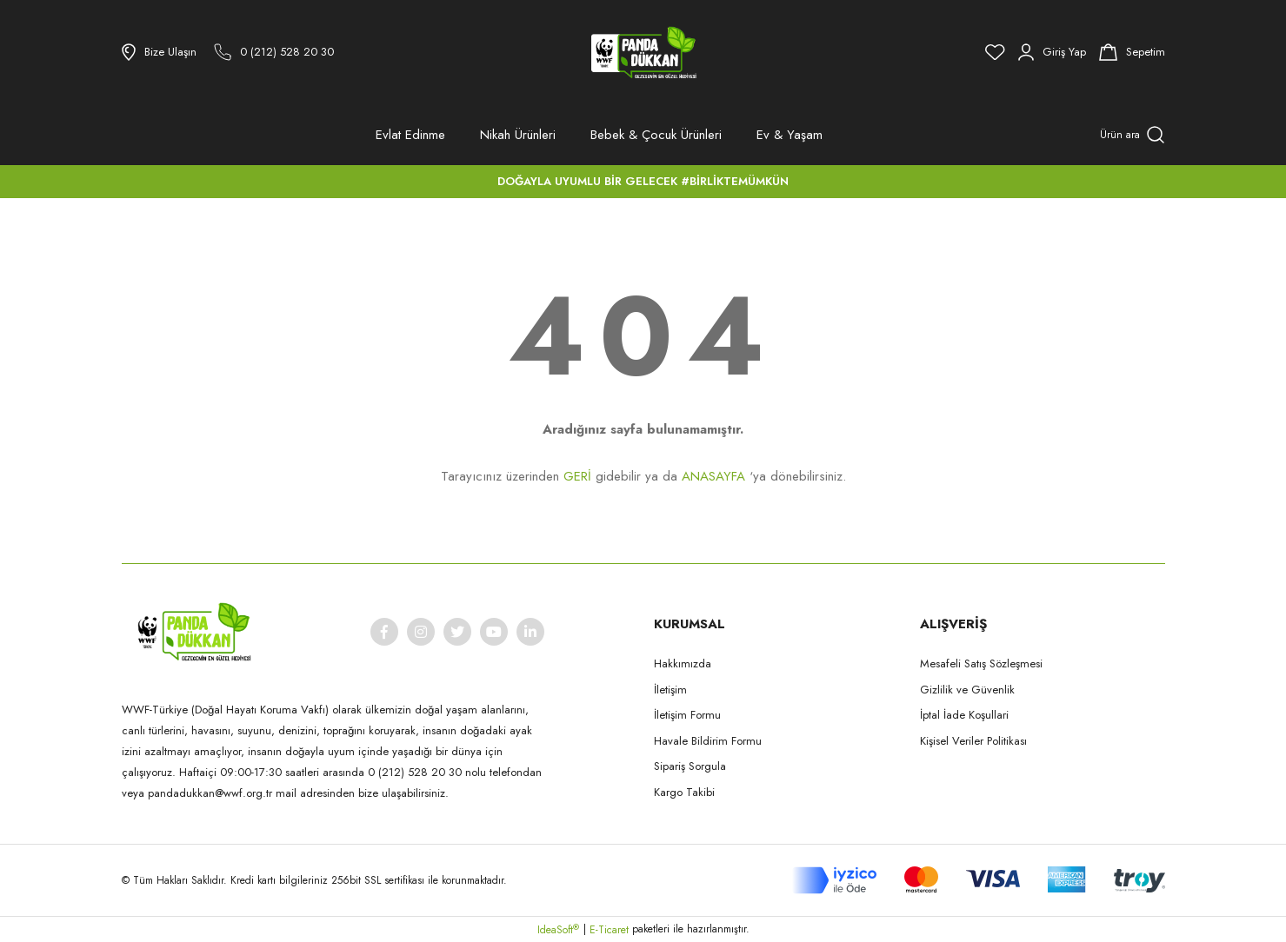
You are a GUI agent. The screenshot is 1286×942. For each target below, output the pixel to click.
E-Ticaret (609, 930)
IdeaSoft (558, 930)
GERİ (577, 476)
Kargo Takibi (684, 792)
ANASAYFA (713, 476)
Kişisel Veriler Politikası (973, 741)
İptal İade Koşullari (964, 714)
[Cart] (1132, 52)
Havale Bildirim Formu (708, 741)
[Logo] (643, 52)
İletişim (670, 689)
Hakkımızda (682, 663)
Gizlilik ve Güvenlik (967, 689)
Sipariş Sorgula (690, 766)
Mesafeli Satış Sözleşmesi (981, 663)
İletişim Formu (687, 714)
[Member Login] (1052, 52)
